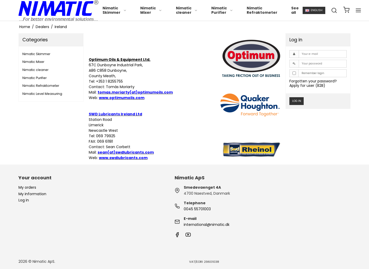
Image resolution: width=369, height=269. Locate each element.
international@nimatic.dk (207, 224)
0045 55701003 (197, 209)
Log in (296, 101)
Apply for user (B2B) (307, 85)
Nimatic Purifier (222, 10)
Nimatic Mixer (151, 10)
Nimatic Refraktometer (262, 10)
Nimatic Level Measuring (42, 93)
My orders (27, 187)
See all (295, 10)
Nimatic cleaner (187, 10)
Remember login (313, 73)
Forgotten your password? (313, 81)
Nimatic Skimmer (115, 10)
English (313, 10)
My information (32, 193)
